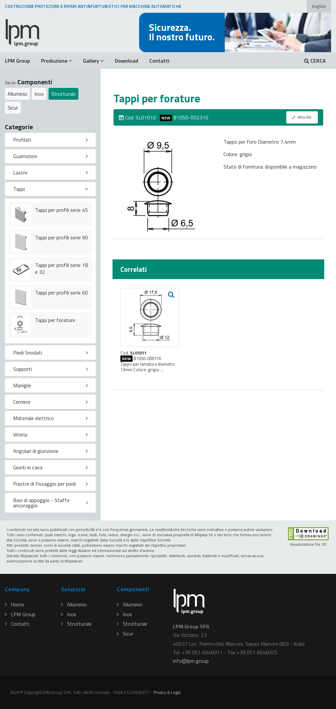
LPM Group (17, 61)
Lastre (20, 172)
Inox (39, 94)
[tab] (50, 140)
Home (14, 604)
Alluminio (17, 94)
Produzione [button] (56, 61)
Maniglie (22, 385)
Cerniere (22, 402)
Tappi (19, 189)
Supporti (22, 369)
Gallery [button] (93, 61)
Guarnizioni (25, 156)
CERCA (315, 61)
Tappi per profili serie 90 (61, 237)
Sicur (13, 107)
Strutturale (63, 94)
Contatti (159, 61)
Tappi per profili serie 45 (61, 210)
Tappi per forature (55, 320)
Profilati (22, 140)
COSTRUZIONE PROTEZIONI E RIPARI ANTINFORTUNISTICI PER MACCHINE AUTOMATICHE (93, 6)
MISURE (302, 117)
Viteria (20, 434)
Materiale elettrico (33, 418)
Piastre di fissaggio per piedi (44, 484)
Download (126, 61)
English (319, 6)
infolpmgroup (191, 661)
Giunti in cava (27, 467)
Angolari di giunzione (35, 451)
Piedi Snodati (27, 352)
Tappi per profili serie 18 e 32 (61, 268)
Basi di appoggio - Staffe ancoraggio (41, 502)
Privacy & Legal (166, 692)
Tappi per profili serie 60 (61, 292)
